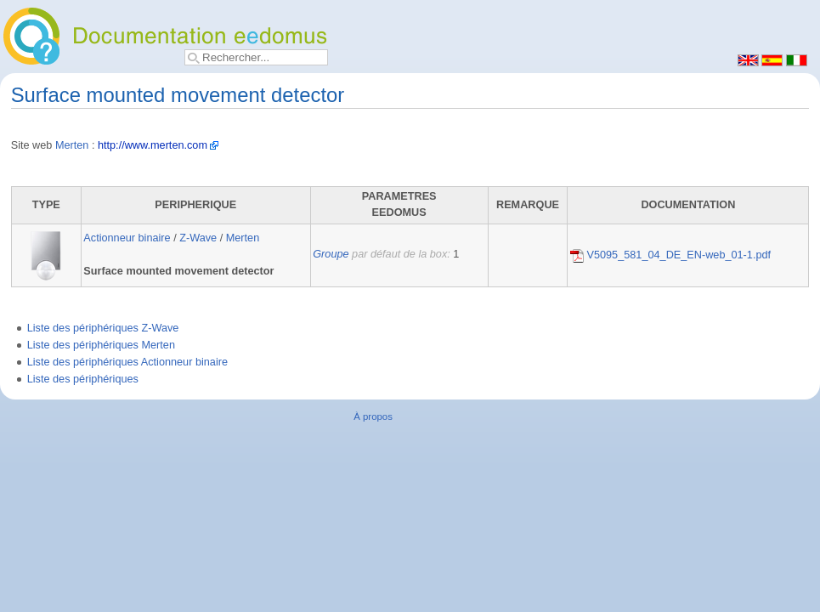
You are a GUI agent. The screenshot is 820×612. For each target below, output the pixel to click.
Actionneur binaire (126, 238)
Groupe (330, 254)
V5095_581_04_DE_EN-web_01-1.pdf (670, 255)
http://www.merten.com (152, 145)
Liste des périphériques (83, 379)
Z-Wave (198, 238)
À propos (373, 416)
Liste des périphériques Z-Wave (103, 328)
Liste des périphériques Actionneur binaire (127, 362)
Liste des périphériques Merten (101, 345)
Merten (72, 145)
